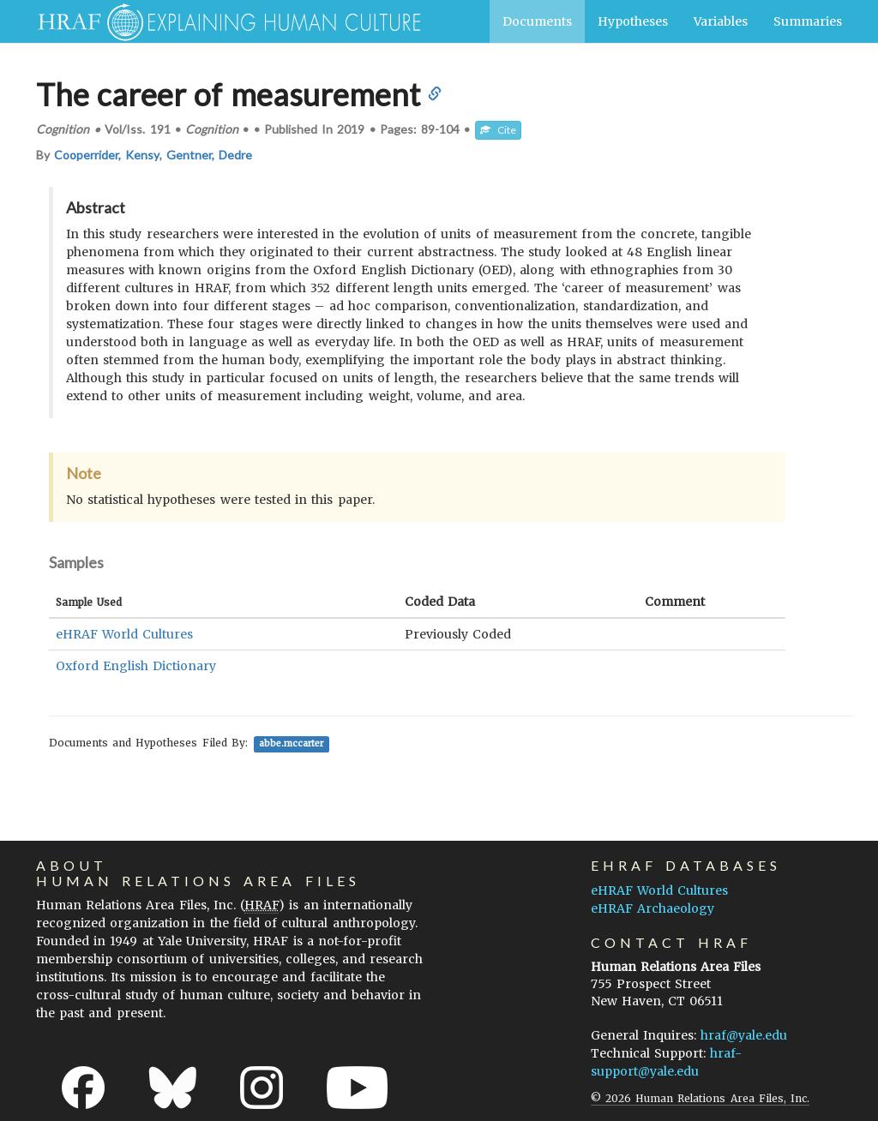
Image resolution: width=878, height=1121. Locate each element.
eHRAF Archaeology (652, 908)
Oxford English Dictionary (136, 666)
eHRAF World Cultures (124, 634)
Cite (498, 129)
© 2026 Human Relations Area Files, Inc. (700, 1098)
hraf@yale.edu (744, 1035)
